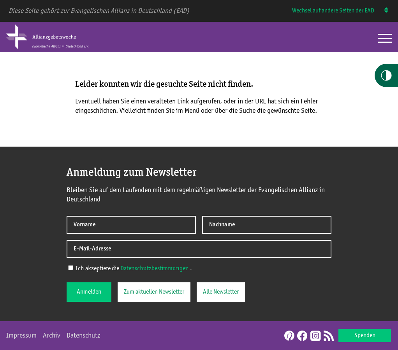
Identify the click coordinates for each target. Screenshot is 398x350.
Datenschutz (83, 335)
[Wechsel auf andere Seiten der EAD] (382, 11)
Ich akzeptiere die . (130, 268)
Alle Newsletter (221, 292)
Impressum (21, 335)
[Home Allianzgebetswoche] (47, 48)
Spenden (364, 335)
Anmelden (89, 292)
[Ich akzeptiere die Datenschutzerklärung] (70, 267)
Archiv (51, 335)
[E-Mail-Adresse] (199, 249)
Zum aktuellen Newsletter (154, 292)
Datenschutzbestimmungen (154, 268)
